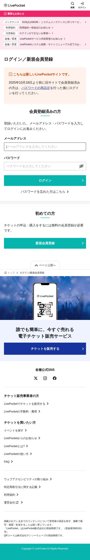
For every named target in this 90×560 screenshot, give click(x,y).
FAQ (7, 461)
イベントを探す (13, 430)
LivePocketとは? (14, 446)
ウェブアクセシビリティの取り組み (26, 479)
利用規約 (9, 494)
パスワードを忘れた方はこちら (43, 191)
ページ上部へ (47, 265)
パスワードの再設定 (35, 88)
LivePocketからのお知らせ (20, 438)
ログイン (82, 7)
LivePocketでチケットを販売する (24, 403)
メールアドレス (15, 138)
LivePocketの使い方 (16, 453)
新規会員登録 (45, 243)
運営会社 (11, 502)
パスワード (12, 158)
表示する (81, 166)
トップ (11, 272)
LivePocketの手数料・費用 (20, 411)
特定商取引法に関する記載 (20, 487)
